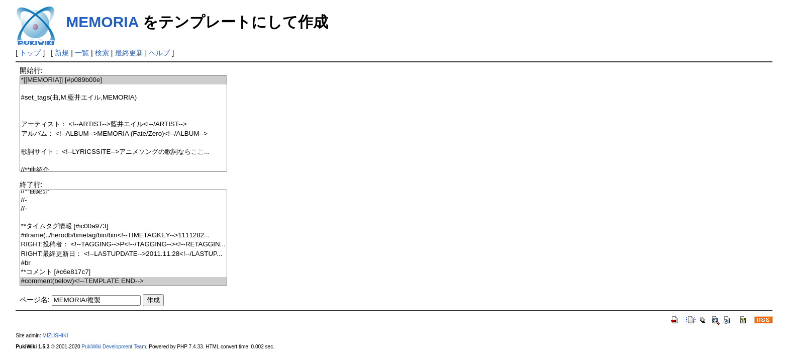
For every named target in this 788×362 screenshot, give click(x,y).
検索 (102, 53)
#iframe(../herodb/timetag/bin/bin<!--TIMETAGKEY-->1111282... (123, 235)
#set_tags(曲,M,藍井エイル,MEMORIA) (123, 98)
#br (123, 263)
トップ (30, 53)
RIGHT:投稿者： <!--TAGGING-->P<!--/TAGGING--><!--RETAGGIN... (123, 244)
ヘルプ (159, 53)
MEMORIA (102, 22)
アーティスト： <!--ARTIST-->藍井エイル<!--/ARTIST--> (123, 124)
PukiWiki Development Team (114, 346)
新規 (62, 53)
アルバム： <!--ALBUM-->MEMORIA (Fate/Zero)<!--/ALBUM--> (123, 134)
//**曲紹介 (123, 170)
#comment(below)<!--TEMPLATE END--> (123, 281)
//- (123, 200)
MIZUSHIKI (55, 335)
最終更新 (129, 53)
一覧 (82, 53)
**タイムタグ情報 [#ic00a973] (123, 226)
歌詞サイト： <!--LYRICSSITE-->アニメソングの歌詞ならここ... (123, 152)
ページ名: (35, 300)
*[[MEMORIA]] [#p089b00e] (123, 80)
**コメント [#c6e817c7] (123, 272)
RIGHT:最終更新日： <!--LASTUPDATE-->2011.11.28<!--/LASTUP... (123, 254)
